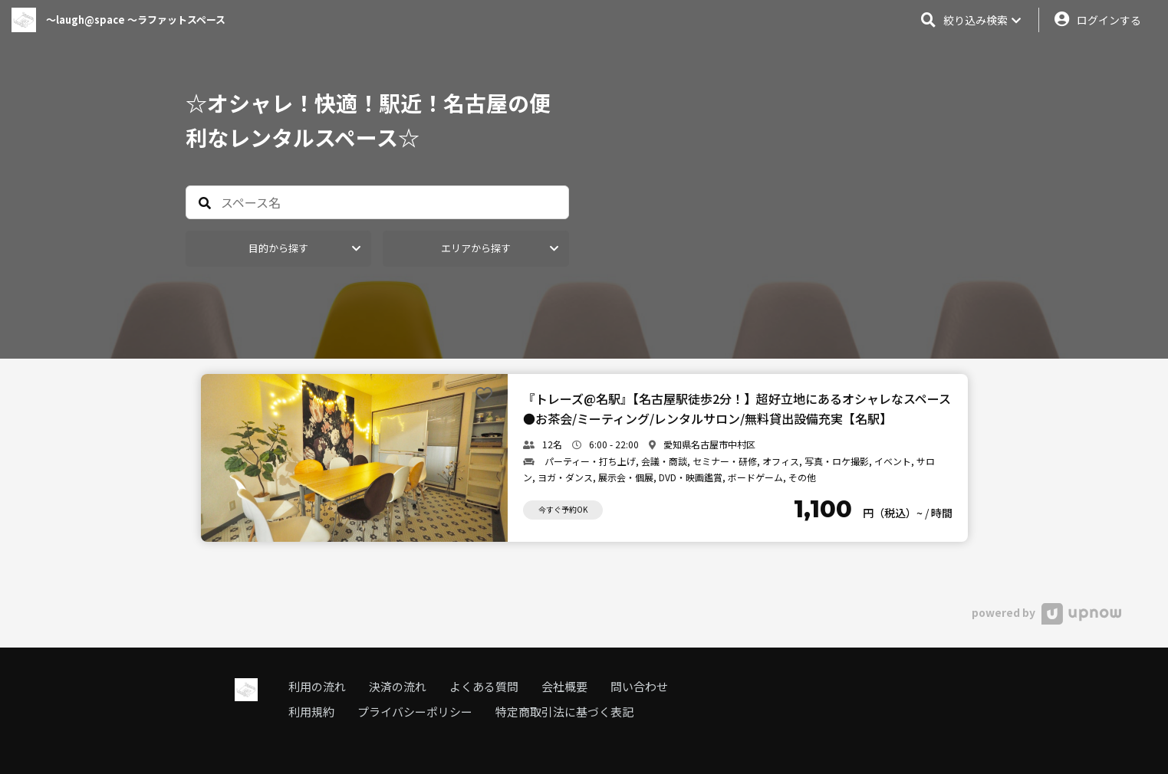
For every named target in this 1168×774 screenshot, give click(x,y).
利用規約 (311, 711)
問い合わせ (639, 686)
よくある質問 (483, 686)
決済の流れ (397, 686)
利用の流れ (317, 686)
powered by (1046, 612)
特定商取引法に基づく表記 (564, 711)
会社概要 (564, 686)
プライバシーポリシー (414, 711)
